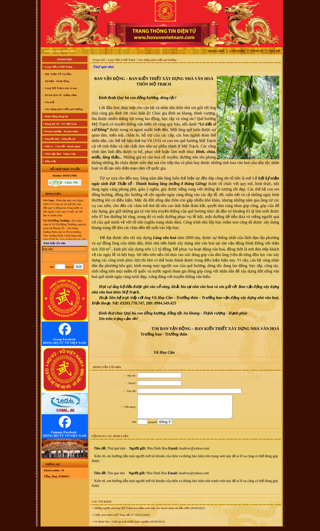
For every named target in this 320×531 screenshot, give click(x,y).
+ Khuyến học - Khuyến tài (58, 138)
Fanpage (257, 50)
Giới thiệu (237, 51)
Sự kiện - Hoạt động (56, 81)
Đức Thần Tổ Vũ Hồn (58, 74)
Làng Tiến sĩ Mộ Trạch (122, 59)
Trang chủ (216, 51)
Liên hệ (274, 51)
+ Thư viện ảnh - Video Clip (59, 153)
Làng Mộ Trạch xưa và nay (61, 88)
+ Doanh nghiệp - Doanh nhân (60, 131)
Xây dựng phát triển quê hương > (158, 59)
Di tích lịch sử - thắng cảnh (60, 95)
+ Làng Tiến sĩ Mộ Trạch (57, 66)
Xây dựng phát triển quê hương (63, 109)
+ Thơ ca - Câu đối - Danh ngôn (61, 146)
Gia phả (49, 102)
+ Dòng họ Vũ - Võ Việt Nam (59, 123)
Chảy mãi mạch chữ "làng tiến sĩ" (113, 519)
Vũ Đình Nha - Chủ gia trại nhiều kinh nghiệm (121, 526)
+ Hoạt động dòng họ (55, 116)
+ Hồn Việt (49, 161)
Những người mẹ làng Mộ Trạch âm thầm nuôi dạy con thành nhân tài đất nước (141, 512)
